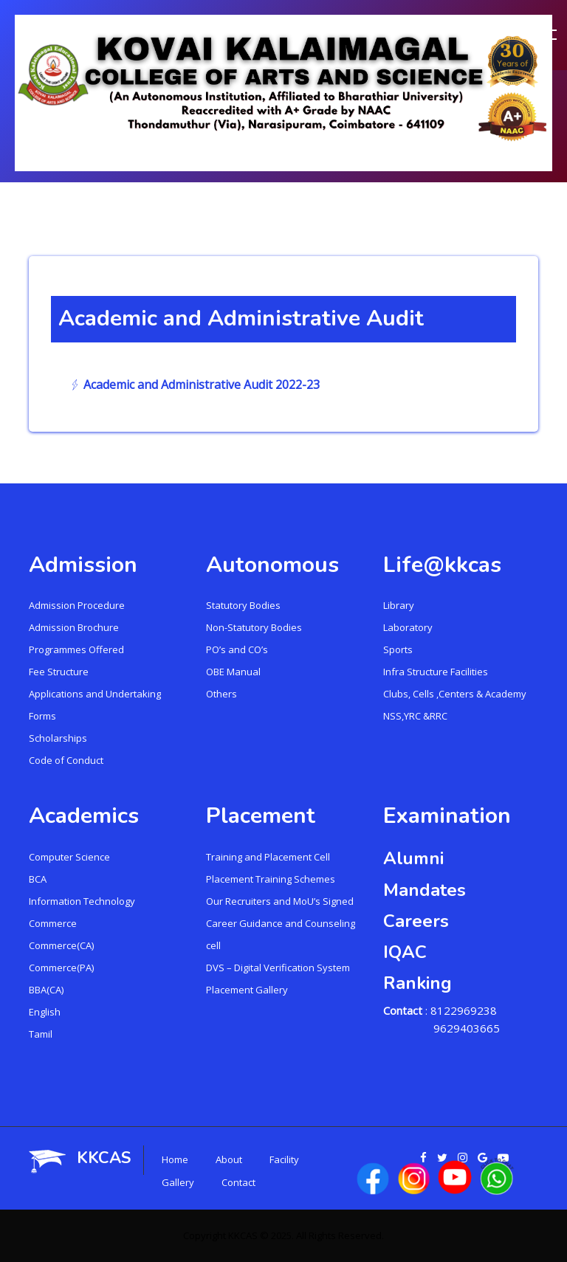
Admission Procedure (77, 605)
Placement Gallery (247, 989)
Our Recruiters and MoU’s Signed (280, 901)
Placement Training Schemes (270, 879)
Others (221, 693)
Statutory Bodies (243, 605)
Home (175, 1159)
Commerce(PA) (61, 967)
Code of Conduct (66, 760)
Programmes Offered (76, 649)
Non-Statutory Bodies (254, 627)
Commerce (53, 923)
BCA (38, 879)
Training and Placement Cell (268, 856)
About (229, 1159)
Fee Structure (59, 671)
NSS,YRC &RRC (415, 716)
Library (398, 605)
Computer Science (69, 856)
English (45, 1011)
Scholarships (58, 738)
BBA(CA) (46, 989)
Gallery (178, 1182)
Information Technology (82, 901)
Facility (284, 1159)
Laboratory (408, 627)
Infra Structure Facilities (435, 671)
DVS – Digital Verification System (278, 967)
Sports (398, 649)
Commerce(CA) (61, 945)
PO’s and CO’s (237, 649)
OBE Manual (233, 671)
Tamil (40, 1034)
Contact (238, 1182)
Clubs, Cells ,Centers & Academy (454, 693)
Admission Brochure (74, 627)
